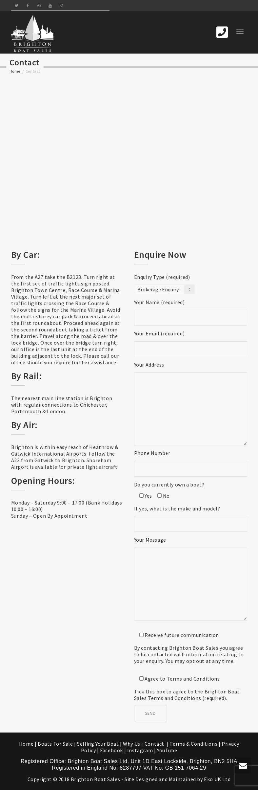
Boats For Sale (55, 743)
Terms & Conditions (193, 743)
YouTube (167, 750)
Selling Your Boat (98, 743)
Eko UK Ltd (217, 779)
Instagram (140, 750)
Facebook (111, 750)
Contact (155, 743)
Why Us (131, 743)
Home (15, 71)
